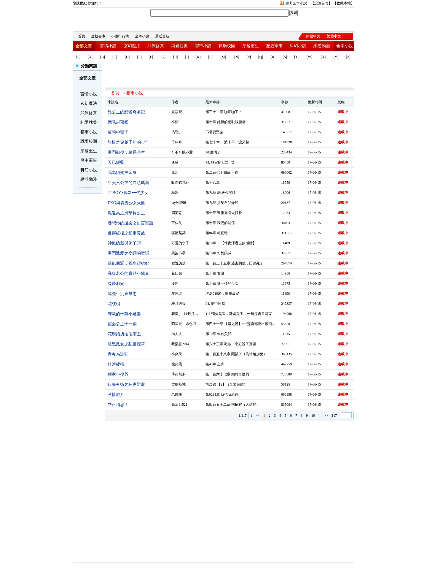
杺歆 (175, 193)
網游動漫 (321, 46)
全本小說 (142, 36)
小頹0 (175, 122)
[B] (102, 57)
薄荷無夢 (178, 374)
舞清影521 (179, 404)
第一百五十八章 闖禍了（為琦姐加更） (236, 354)
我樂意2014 (180, 344)
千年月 (176, 142)
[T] (296, 57)
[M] (223, 57)
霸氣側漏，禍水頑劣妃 (128, 263)
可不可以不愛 (182, 152)
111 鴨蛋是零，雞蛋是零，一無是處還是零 (238, 314)
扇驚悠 (176, 213)
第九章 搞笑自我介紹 (221, 203)
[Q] (260, 57)
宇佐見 (176, 223)
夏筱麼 (176, 112)
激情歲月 (116, 394)
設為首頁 (321, 3)
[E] (139, 57)
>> (326, 415)
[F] (151, 57)
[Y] (335, 57)
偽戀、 (176, 132)
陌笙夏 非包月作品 (187, 324)
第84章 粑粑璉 (216, 233)
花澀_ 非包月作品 (186, 314)
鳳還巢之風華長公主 (126, 213)
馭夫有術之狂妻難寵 (126, 384)
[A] (90, 57)
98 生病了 (213, 152)
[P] (248, 57)
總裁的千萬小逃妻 (124, 314)
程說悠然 (178, 263)
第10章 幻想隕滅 (218, 253)
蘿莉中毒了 (118, 132)
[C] (114, 57)
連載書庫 (98, 36)
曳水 (175, 172)
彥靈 (175, 162)
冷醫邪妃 (116, 283)
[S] (285, 57)
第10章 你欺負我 (218, 334)
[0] (78, 57)
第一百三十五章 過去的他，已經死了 (234, 263)
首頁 (81, 36)
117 (334, 415)
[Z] (348, 57)
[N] (236, 57)
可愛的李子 (180, 243)
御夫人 (176, 334)
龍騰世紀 (105, 18)
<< (258, 415)
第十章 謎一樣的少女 (221, 283)
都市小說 (203, 46)
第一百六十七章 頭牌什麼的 (227, 374)
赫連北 (176, 293)
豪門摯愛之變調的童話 (128, 253)
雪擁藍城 (178, 384)
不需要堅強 (214, 132)
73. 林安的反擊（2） (221, 162)
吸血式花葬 (180, 182)
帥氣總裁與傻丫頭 (124, 243)
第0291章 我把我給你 (221, 394)
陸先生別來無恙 (122, 293)
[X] (323, 57)
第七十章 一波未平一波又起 (227, 142)
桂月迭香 (178, 304)
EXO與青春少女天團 (126, 203)
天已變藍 (116, 162)
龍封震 (176, 364)
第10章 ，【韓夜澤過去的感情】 (230, 243)
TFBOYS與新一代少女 (128, 193)
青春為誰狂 (118, 354)
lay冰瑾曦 (179, 203)
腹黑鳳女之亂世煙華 (126, 344)
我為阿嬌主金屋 (122, 172)
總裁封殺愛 (118, 122)
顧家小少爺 (118, 374)
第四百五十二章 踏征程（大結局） (232, 404)
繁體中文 (334, 36)
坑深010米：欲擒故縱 (222, 293)
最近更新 (162, 36)
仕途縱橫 (116, 364)
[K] (198, 57)
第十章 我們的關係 (220, 223)
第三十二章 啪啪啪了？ (223, 112)
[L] (210, 57)
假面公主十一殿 (122, 324)
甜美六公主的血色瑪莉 (128, 182)
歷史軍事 (274, 46)
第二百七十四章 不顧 (221, 172)
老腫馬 (176, 394)
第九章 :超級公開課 (220, 193)
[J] (187, 57)
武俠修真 (155, 46)
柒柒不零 (178, 253)
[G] (162, 57)
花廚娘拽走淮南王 (124, 334)
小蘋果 (176, 354)
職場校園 (227, 46)
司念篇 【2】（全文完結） (226, 384)
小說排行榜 (120, 36)
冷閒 (175, 283)
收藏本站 (344, 3)
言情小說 (108, 46)
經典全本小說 (296, 3)
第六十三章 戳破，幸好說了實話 (230, 344)
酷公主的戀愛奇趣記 (126, 112)
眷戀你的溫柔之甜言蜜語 (130, 223)
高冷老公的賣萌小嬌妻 (128, 273)
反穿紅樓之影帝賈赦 (126, 233)
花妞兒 (176, 273)
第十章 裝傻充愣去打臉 (223, 213)
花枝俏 (114, 304)
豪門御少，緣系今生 (126, 152)
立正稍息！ (118, 404)
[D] (127, 57)
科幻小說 (298, 46)
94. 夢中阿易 (215, 304)
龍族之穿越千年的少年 (128, 142)
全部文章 (83, 46)
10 (313, 415)
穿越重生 (250, 46)
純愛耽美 (179, 46)
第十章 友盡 (214, 273)
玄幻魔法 (132, 46)
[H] (175, 57)
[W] (309, 57)
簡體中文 (313, 36)
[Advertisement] (229, 74)
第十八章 (212, 182)
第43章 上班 (214, 364)
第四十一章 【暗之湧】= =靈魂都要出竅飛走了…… (245, 324)
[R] (273, 57)
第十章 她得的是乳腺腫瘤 (225, 122)
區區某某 (178, 233)
